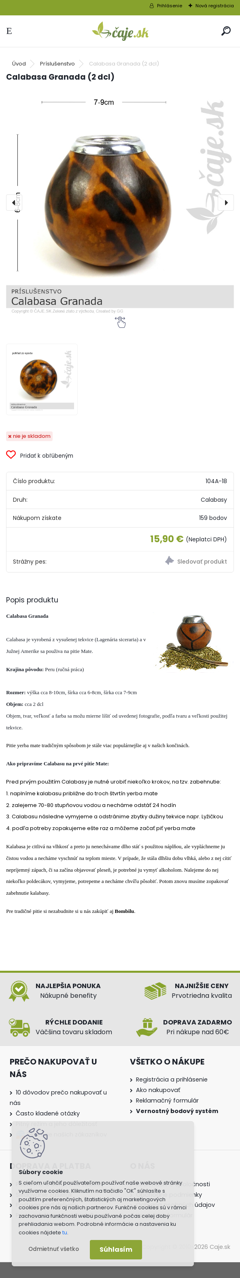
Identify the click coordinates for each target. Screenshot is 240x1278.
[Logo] (120, 31)
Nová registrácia (214, 5)
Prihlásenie (169, 5)
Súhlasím (116, 1249)
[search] (226, 31)
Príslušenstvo (57, 64)
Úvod (19, 64)
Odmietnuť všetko (53, 1249)
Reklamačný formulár (167, 1100)
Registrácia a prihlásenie (172, 1079)
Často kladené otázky (48, 1113)
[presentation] (14, 202)
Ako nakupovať (158, 1090)
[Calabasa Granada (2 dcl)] (120, 203)
